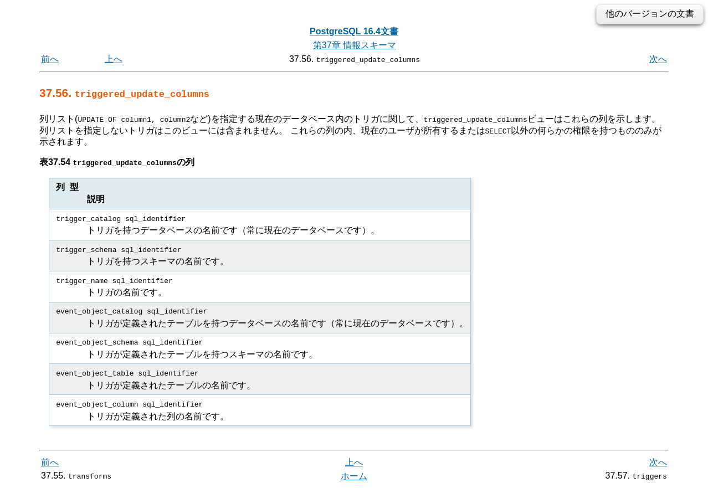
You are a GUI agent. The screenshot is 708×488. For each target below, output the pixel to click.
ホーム (354, 475)
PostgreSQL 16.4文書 (354, 31)
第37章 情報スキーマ (354, 45)
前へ (50, 59)
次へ (658, 59)
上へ (113, 59)
